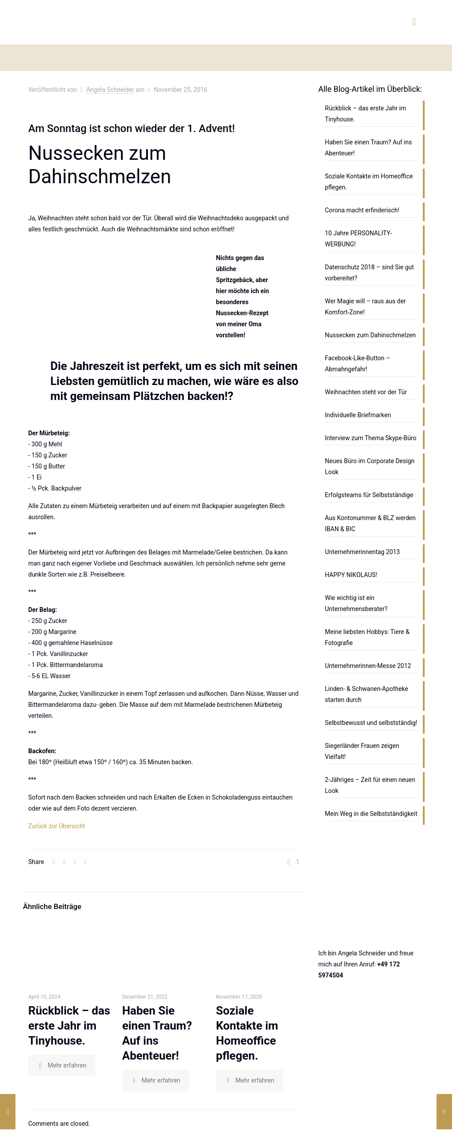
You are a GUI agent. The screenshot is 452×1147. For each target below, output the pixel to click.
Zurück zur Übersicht (56, 826)
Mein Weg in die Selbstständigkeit (371, 813)
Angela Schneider (110, 89)
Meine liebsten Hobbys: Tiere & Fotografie (367, 637)
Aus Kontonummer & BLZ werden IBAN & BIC (370, 523)
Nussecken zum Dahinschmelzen (370, 335)
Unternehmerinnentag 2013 (362, 551)
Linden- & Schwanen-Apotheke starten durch (366, 694)
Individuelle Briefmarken (358, 415)
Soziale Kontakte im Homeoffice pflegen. (369, 182)
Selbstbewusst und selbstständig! (371, 722)
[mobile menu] (414, 22)
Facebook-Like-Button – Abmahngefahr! (357, 364)
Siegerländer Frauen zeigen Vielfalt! (362, 751)
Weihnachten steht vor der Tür (366, 392)
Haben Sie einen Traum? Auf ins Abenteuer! (368, 148)
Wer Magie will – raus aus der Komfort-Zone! (365, 307)
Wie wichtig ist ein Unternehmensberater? (356, 603)
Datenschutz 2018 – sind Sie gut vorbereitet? (369, 273)
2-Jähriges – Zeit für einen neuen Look (370, 785)
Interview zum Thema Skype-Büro (370, 437)
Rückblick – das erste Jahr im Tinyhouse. (69, 1025)
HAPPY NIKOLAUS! (351, 574)
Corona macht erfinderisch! (362, 210)
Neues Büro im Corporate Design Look (369, 466)
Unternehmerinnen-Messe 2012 (368, 665)
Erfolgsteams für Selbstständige (369, 494)
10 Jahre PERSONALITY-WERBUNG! (358, 239)
